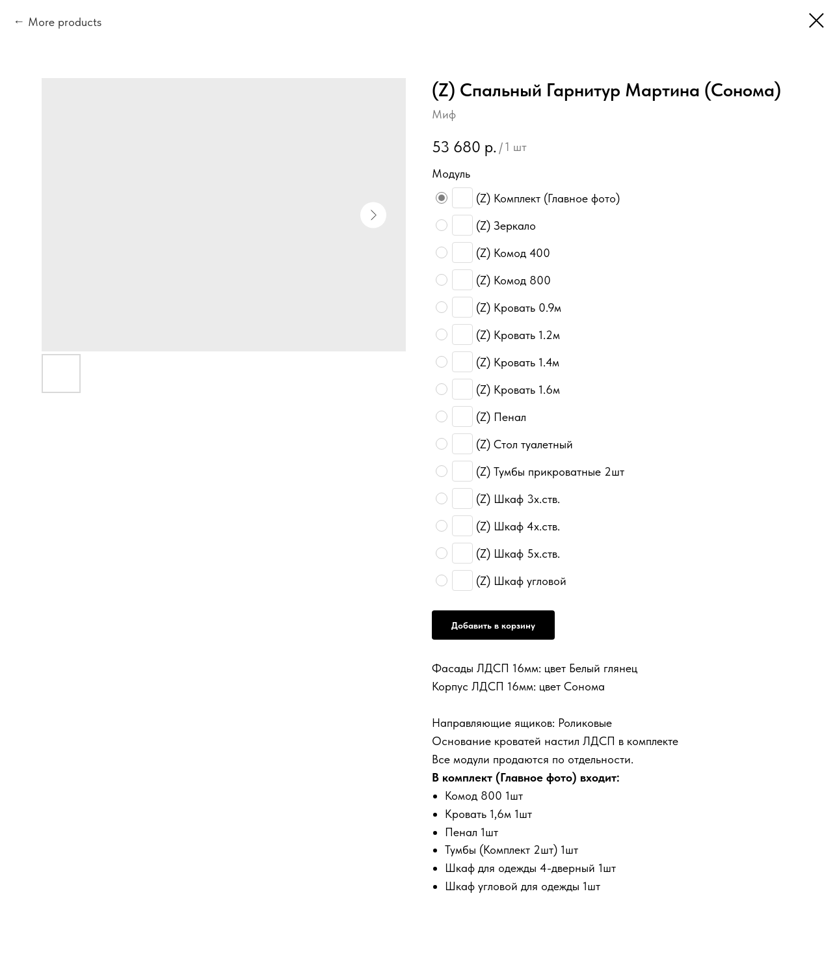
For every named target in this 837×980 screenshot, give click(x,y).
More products (64, 22)
